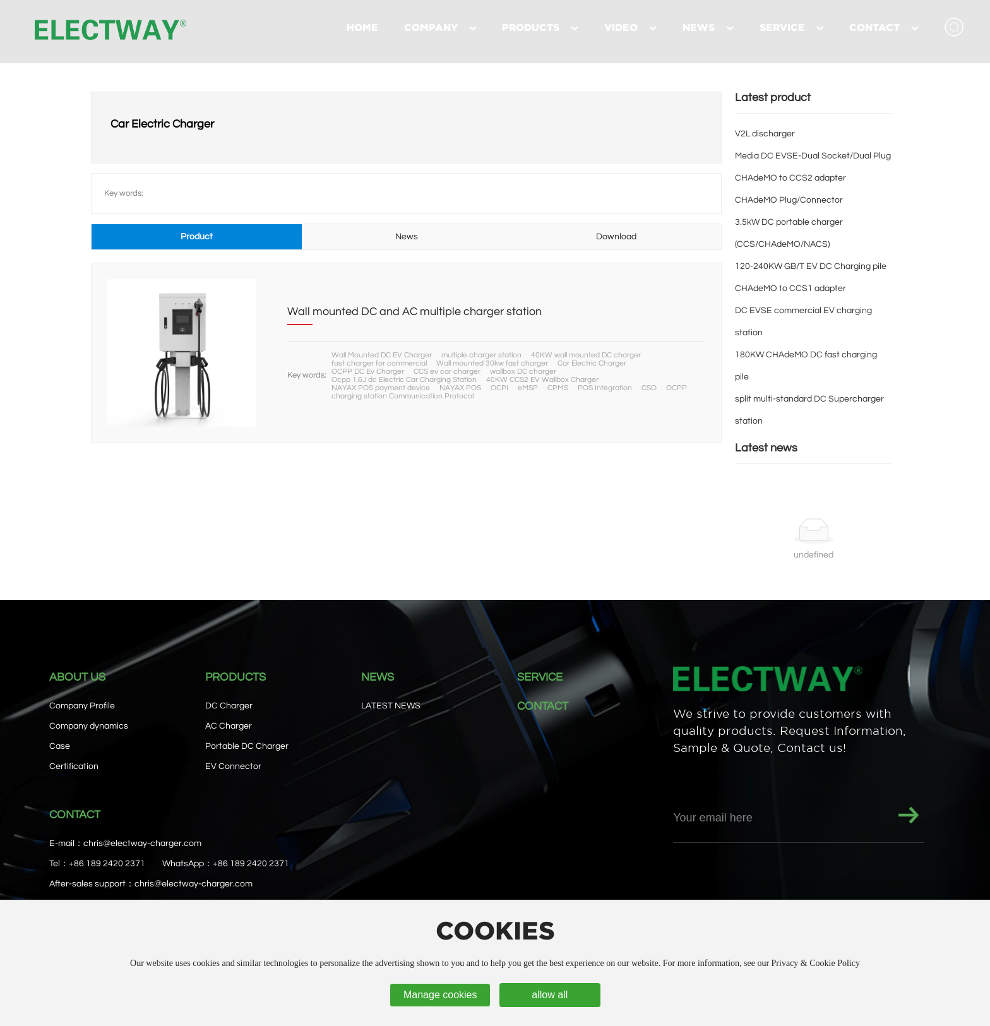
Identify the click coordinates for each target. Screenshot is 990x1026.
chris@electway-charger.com (142, 843)
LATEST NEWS (390, 705)
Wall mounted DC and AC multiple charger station (414, 312)
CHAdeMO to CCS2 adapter (790, 178)
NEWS (377, 677)
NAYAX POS (460, 388)
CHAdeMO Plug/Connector (789, 200)
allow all (550, 994)
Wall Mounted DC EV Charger (381, 355)
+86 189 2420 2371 (107, 863)
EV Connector (233, 766)
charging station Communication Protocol (402, 396)
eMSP (528, 388)
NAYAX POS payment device (380, 388)
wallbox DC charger (523, 371)
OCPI (499, 388)
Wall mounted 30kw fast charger (492, 363)
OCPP (676, 388)
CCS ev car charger (447, 371)
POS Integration (605, 388)
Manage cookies (440, 994)
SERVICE (540, 677)
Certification (73, 766)
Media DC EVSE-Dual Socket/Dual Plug (813, 156)
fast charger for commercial (379, 363)
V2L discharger (765, 133)
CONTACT (542, 706)
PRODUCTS (235, 677)
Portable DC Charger (247, 746)
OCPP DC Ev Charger (367, 371)
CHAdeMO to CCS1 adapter (790, 288)
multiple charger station (481, 355)
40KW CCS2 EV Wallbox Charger (542, 380)
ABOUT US (77, 677)
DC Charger (229, 705)
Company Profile (82, 705)
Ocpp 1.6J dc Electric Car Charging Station (404, 380)
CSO (649, 388)
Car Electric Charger (592, 363)
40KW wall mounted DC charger (586, 355)
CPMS (557, 388)
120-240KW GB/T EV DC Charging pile (810, 266)
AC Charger (228, 726)
